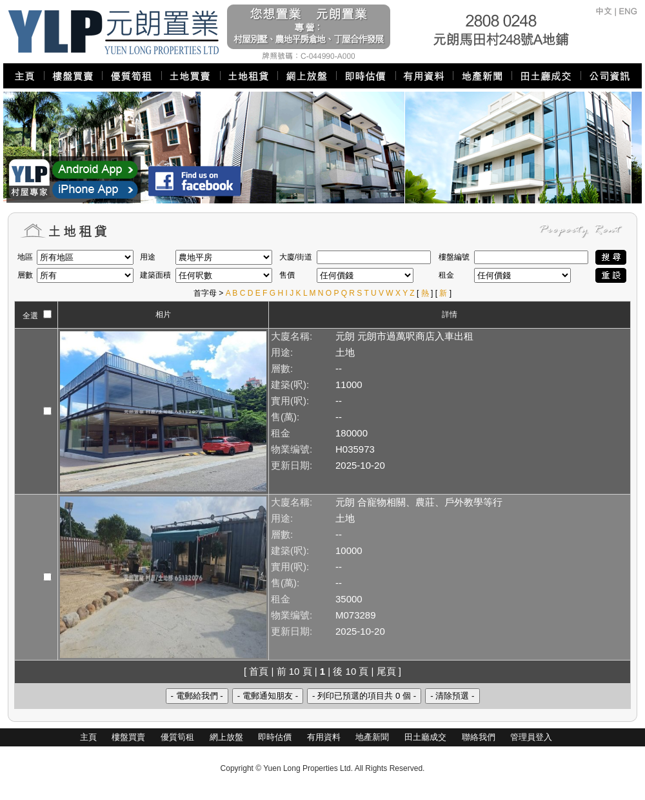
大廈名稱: (291, 336)
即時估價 (275, 737)
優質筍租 (177, 737)
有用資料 (324, 737)
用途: (282, 352)
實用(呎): (290, 400)
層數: (282, 368)
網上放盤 (226, 737)
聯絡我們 (478, 737)
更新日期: (291, 465)
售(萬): (285, 416)
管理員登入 (531, 737)
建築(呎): (290, 384)
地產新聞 (372, 737)
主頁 (88, 737)
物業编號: (291, 449)
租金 (280, 432)
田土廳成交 (425, 737)
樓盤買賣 (128, 737)
